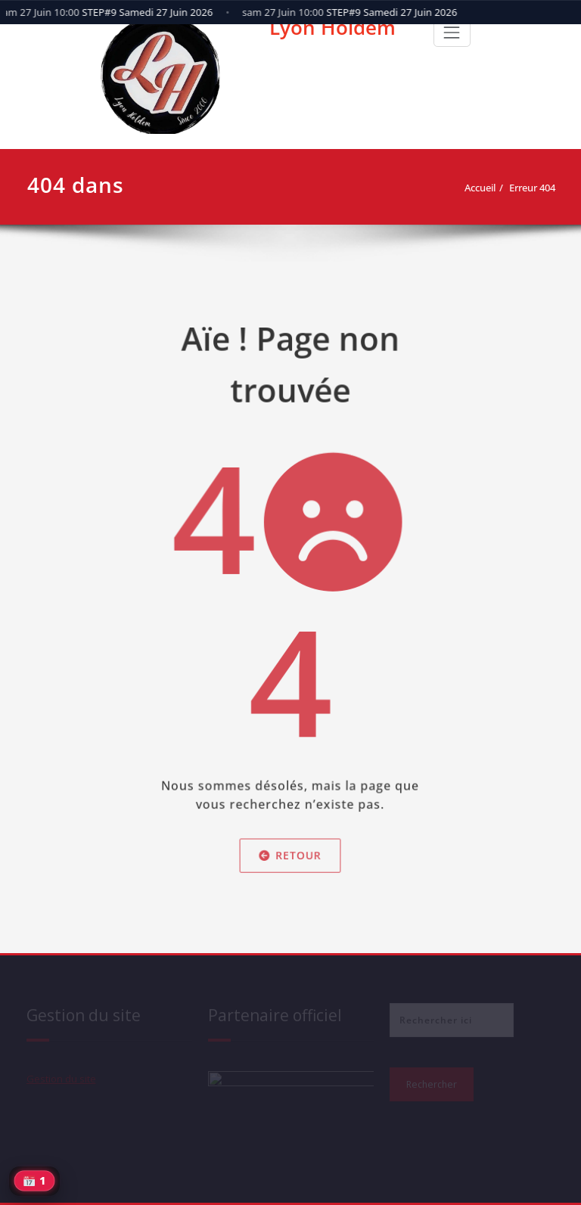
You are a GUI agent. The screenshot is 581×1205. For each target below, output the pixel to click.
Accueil (484, 187)
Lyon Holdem (332, 27)
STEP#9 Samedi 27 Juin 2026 (351, 12)
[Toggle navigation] (451, 32)
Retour (290, 866)
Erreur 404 (537, 187)
